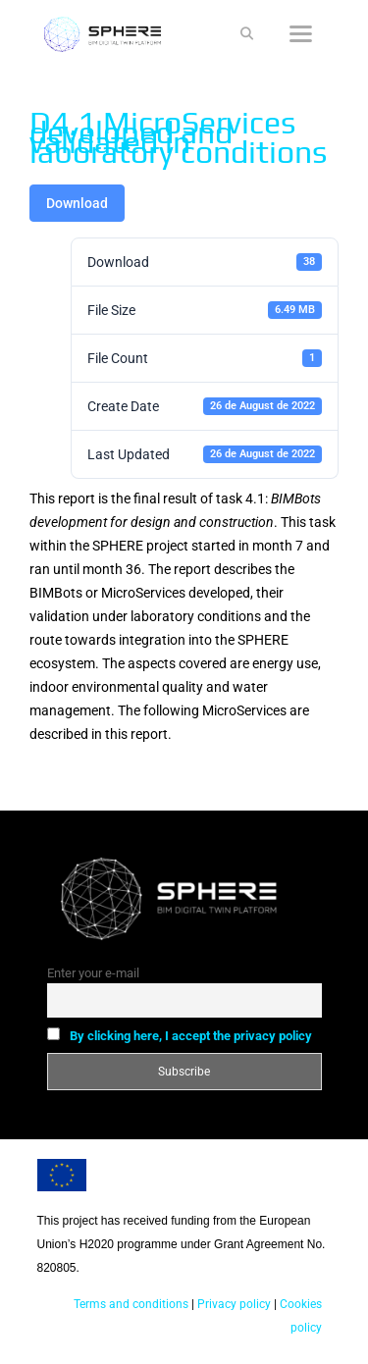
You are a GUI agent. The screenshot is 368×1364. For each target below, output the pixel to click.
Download (77, 203)
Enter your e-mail (93, 973)
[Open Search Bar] (247, 34)
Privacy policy (232, 1304)
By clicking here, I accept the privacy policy (191, 1035)
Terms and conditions (131, 1304)
